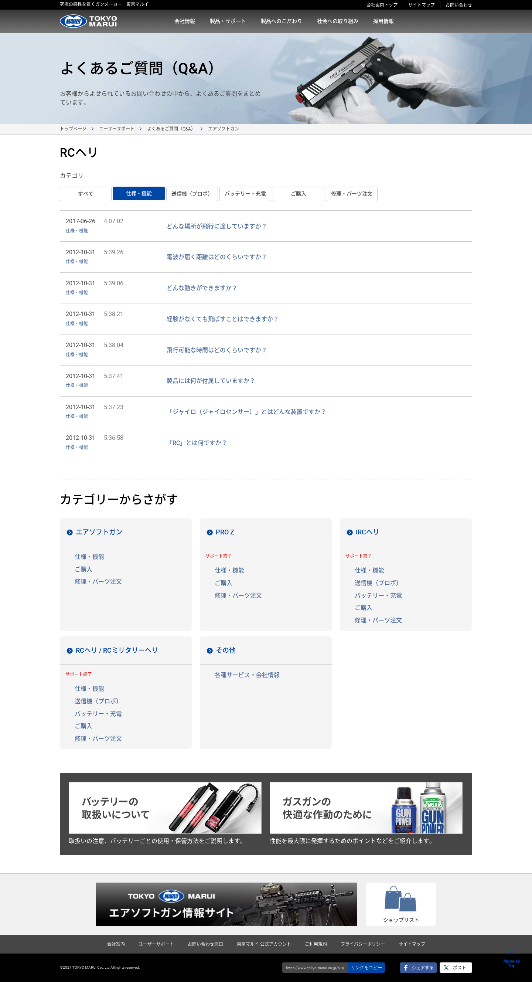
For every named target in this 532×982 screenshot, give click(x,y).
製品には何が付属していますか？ (211, 380)
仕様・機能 (139, 193)
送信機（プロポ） (192, 194)
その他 (226, 650)
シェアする (423, 968)
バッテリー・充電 (245, 194)
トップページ (73, 129)
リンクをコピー (366, 967)
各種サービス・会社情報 (247, 675)
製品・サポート (228, 21)
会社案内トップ (382, 5)
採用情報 (383, 21)
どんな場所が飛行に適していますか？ (217, 226)
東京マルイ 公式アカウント (264, 944)
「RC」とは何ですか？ (197, 442)
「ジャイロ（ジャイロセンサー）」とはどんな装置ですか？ (246, 411)
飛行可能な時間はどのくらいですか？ (217, 350)
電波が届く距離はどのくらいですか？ (217, 257)
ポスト (459, 968)
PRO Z (225, 532)
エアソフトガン (99, 532)
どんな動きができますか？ (202, 288)
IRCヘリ (367, 532)
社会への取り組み (337, 21)
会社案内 (116, 944)
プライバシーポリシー (363, 944)
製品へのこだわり (281, 21)
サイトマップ (421, 5)
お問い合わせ (459, 5)
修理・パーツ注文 (351, 194)
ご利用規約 (316, 944)
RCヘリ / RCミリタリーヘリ (117, 650)
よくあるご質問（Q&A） (171, 129)
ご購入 (298, 194)
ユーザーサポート (116, 129)
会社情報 (184, 21)
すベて (85, 194)
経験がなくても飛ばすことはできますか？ (223, 319)
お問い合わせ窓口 (205, 944)
